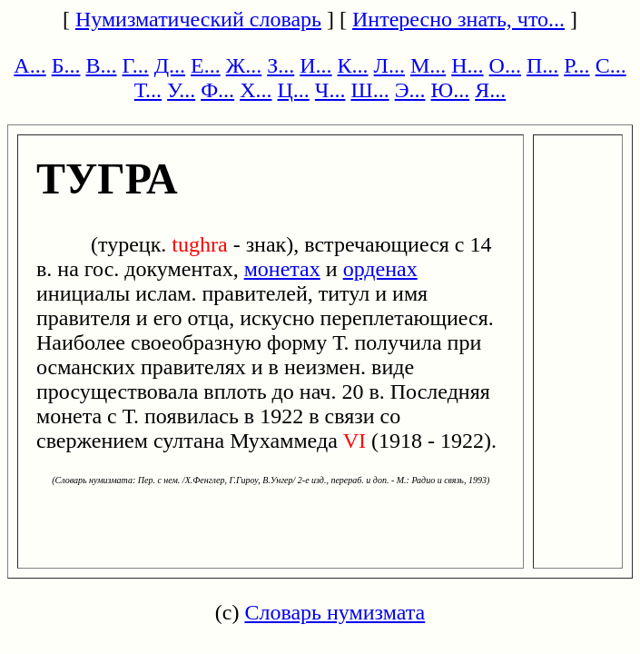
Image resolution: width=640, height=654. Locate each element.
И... (315, 65)
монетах (282, 269)
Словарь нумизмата (334, 612)
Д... (169, 65)
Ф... (217, 90)
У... (181, 90)
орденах (380, 269)
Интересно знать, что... (458, 19)
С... (611, 65)
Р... (576, 65)
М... (428, 65)
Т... (148, 90)
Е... (206, 65)
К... (353, 65)
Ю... (449, 90)
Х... (255, 90)
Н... (467, 65)
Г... (135, 65)
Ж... (244, 65)
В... (100, 65)
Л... (389, 65)
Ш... (369, 90)
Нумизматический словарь (198, 19)
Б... (66, 65)
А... (29, 65)
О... (505, 65)
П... (542, 65)
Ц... (293, 90)
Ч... (330, 90)
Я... (490, 90)
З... (280, 65)
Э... (410, 90)
